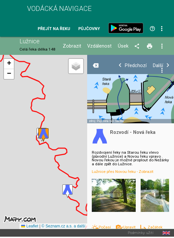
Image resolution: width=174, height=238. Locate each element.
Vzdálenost (99, 46)
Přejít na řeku (54, 29)
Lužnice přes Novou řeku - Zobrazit (123, 171)
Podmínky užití (141, 233)
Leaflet (29, 226)
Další (158, 65)
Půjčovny (89, 29)
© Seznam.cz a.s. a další (64, 226)
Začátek (155, 227)
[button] (67, 191)
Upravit (130, 227)
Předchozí (136, 65)
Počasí (105, 227)
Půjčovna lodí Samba (110, 121)
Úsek (123, 46)
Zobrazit (72, 46)
